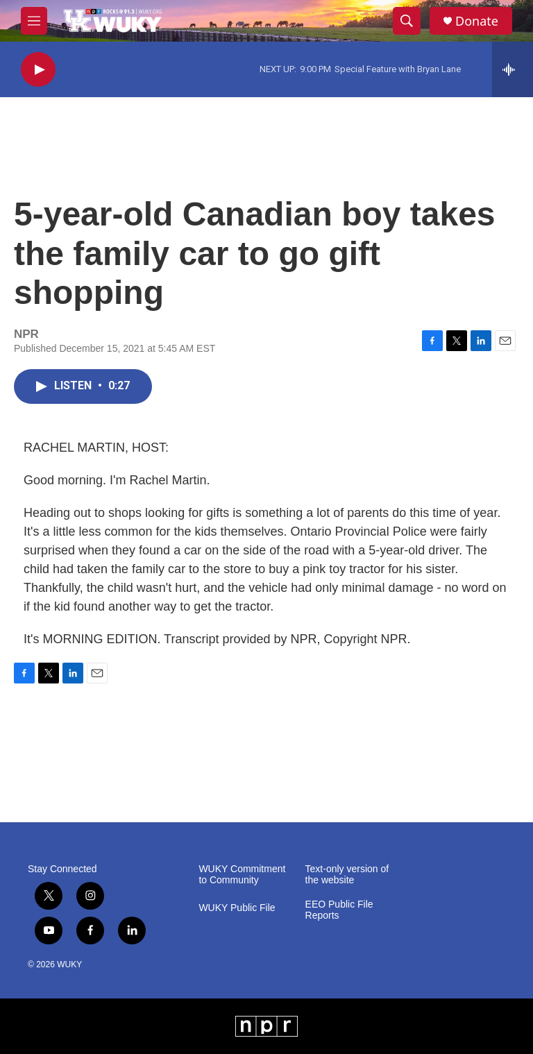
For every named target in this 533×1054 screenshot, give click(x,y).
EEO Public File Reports (339, 910)
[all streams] (512, 69)
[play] (38, 70)
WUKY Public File (236, 908)
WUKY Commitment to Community (241, 874)
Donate (476, 21)
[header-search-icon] (407, 21)
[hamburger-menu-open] (34, 21)
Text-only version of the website (347, 874)
